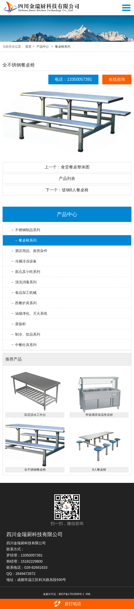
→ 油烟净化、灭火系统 (28, 313)
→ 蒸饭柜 (18, 324)
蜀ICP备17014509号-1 (71, 594)
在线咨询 (117, 79)
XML (88, 594)
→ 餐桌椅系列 (25, 240)
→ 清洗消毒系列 (23, 282)
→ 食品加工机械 (23, 292)
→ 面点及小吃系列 (25, 272)
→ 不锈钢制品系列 (25, 230)
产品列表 (67, 178)
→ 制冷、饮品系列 (25, 334)
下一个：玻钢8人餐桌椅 (67, 190)
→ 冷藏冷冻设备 (23, 261)
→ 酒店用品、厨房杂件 (28, 251)
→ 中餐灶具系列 (23, 345)
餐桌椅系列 (62, 46)
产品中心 (43, 46)
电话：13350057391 (73, 79)
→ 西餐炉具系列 (23, 303)
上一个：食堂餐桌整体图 (67, 167)
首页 (28, 46)
